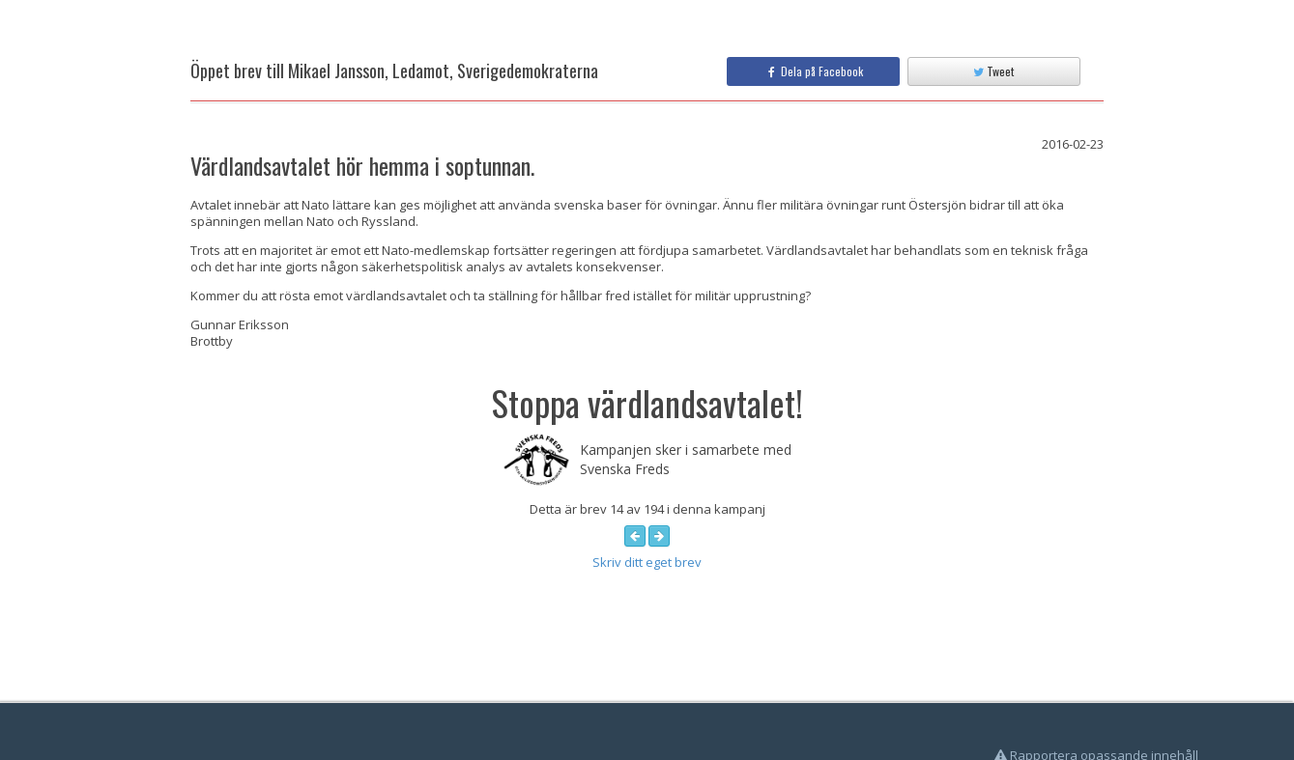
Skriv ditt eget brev (647, 562)
